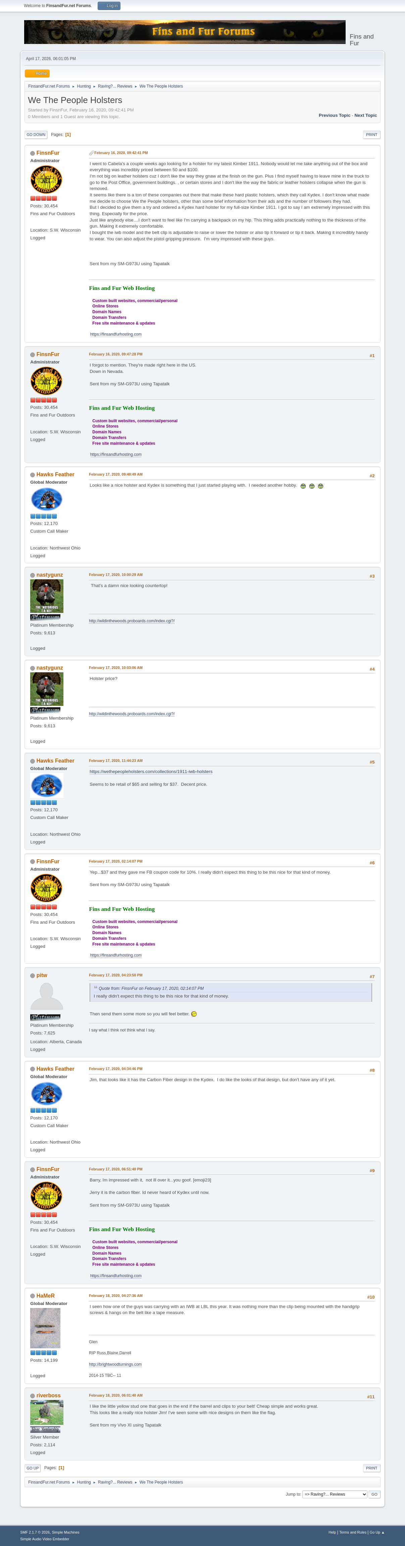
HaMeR (46, 1296)
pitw (42, 975)
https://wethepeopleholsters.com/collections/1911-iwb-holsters (151, 771)
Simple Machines (66, 1532)
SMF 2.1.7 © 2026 (35, 1532)
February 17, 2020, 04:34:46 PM (115, 1069)
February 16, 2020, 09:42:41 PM (121, 153)
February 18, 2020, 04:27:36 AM (116, 1296)
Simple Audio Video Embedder (44, 1539)
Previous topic (335, 115)
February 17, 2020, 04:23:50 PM (115, 975)
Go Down (36, 135)
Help (332, 1532)
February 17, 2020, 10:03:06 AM (116, 668)
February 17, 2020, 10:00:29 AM (116, 575)
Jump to (293, 1494)
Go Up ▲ (377, 1532)
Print (371, 135)
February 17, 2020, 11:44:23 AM (116, 761)
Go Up (33, 1468)
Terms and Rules (352, 1532)
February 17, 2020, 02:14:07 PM (115, 861)
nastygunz (50, 575)
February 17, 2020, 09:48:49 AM (116, 474)
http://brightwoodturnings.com (115, 1364)
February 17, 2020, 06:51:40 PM (115, 1169)
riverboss (49, 1395)
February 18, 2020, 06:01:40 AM (116, 1395)
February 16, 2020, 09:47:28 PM (115, 354)
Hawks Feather (55, 474)
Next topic (365, 115)
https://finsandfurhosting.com (116, 334)
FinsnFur (48, 153)
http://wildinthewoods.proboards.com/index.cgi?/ (131, 621)
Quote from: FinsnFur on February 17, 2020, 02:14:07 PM (151, 988)
